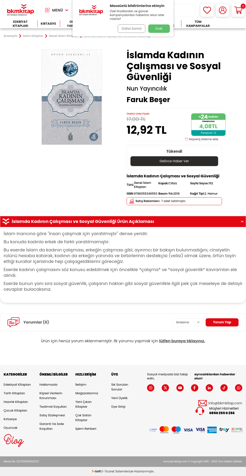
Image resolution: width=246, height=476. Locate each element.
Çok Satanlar (229, 24)
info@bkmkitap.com (225, 403)
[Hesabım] (222, 10)
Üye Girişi (118, 406)
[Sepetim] (238, 10)
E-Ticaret (108, 471)
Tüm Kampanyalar (198, 24)
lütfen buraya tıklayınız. (182, 341)
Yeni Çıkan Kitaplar (83, 404)
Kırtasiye (48, 24)
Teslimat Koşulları (53, 406)
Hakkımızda (48, 384)
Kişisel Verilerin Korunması (50, 395)
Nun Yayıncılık (147, 89)
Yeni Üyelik (119, 398)
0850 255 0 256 (222, 413)
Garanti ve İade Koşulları (51, 426)
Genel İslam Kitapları (63, 36)
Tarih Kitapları (14, 393)
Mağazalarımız (86, 393)
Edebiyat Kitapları (20, 24)
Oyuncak (11, 427)
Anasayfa (10, 36)
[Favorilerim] (207, 10)
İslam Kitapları (33, 36)
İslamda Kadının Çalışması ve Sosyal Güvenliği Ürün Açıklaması (123, 222)
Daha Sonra (131, 28)
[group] (71, 97)
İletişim (80, 384)
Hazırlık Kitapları (16, 402)
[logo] (20, 10)
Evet (159, 28)
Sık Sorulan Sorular (119, 387)
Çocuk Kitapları (15, 410)
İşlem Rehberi (85, 428)
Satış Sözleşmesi (52, 415)
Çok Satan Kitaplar (83, 417)
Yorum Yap (221, 322)
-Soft (97, 471)
